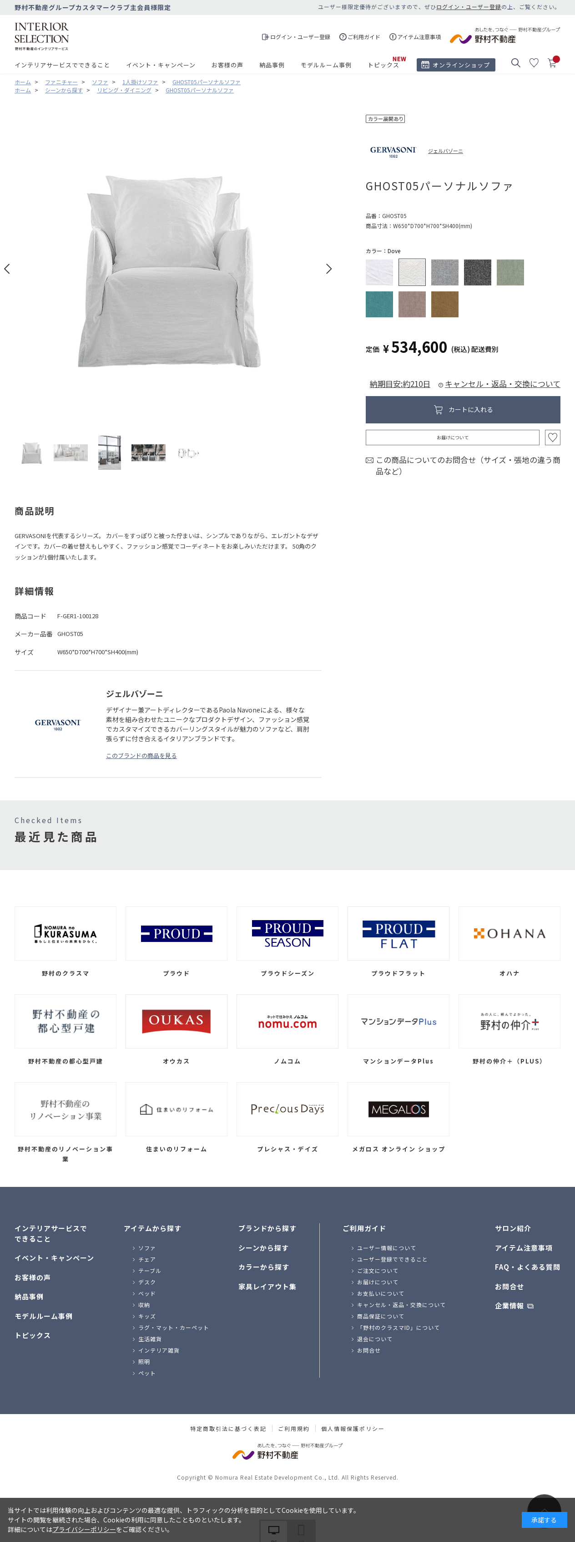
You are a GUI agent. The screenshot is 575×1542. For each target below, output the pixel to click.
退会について (375, 1339)
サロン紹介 (513, 1228)
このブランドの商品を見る (141, 755)
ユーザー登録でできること (392, 1259)
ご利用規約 (294, 1428)
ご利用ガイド (364, 1228)
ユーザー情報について (386, 1248)
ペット (147, 1373)
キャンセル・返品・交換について (502, 383)
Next (329, 269)
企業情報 (509, 1305)
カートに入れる (471, 409)
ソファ (147, 1248)
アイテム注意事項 (524, 1247)
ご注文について (377, 1270)
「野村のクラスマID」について (398, 1327)
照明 (144, 1361)
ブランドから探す (267, 1228)
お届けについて (453, 437)
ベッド (147, 1293)
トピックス (383, 65)
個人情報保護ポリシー (353, 1428)
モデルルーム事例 (326, 65)
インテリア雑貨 (159, 1350)
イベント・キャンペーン (161, 65)
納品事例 (272, 65)
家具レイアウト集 (267, 1286)
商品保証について (380, 1316)
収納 (144, 1304)
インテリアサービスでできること (62, 65)
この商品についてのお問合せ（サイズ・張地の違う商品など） (468, 465)
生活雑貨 (150, 1339)
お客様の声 (227, 65)
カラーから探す (263, 1267)
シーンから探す (263, 1247)
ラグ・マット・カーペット (173, 1327)
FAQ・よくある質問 (527, 1267)
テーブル (149, 1270)
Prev (7, 269)
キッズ (147, 1316)
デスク (147, 1282)
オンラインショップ (461, 65)
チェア (147, 1259)
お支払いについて (380, 1293)
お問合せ (369, 1350)
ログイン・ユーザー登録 (468, 6)
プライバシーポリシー (84, 1529)
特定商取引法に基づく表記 (228, 1428)
